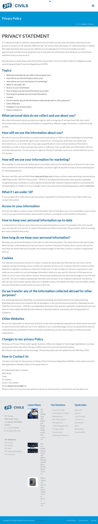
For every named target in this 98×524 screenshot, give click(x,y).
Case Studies (80, 416)
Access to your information (17, 88)
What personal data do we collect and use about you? (28, 75)
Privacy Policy (83, 520)
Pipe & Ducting (58, 410)
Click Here (89, 186)
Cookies (9, 97)
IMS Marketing (40, 520)
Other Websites (13, 103)
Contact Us (79, 419)
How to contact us (14, 110)
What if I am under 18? (15, 84)
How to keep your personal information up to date (27, 91)
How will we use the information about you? (24, 78)
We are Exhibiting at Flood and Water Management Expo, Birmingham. (43, 456)
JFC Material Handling (13, 451)
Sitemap (93, 520)
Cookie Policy (71, 520)
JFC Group (8, 442)
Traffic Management (60, 426)
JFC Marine (8, 445)
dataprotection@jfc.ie (16, 386)
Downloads (79, 422)
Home (77, 24)
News (77, 426)
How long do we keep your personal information (26, 94)
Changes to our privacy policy (19, 107)
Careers (78, 413)
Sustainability (80, 432)
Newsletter (79, 429)
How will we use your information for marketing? (26, 81)
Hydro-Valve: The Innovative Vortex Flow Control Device (43, 489)
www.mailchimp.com (43, 176)
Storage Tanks (58, 429)
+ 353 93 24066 (13, 428)
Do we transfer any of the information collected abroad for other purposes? (38, 100)
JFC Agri (7, 448)
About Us (78, 410)
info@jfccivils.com (13, 431)
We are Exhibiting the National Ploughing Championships (42, 422)
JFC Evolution (9, 454)
